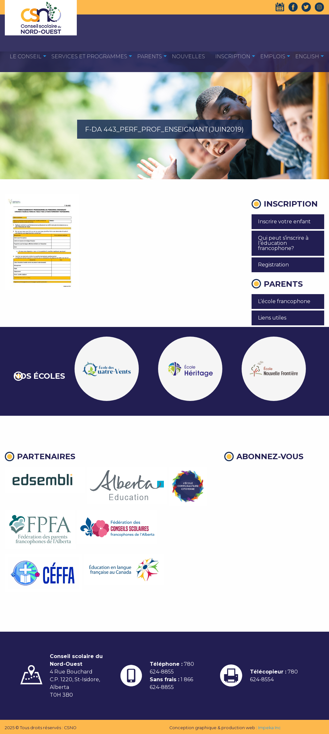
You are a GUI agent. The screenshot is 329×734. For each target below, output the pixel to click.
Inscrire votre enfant (284, 221)
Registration (273, 265)
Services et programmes (89, 56)
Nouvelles (188, 56)
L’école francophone (284, 301)
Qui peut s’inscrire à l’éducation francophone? (283, 243)
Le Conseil (25, 56)
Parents (149, 56)
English (307, 56)
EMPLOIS (272, 56)
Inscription (232, 56)
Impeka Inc (269, 727)
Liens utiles (272, 318)
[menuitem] (25, 56)
